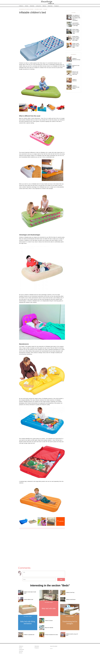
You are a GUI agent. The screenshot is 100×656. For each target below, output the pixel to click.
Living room (38, 5)
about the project (53, 646)
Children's (21, 5)
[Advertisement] (42, 24)
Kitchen (26, 5)
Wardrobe (32, 5)
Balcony (44, 5)
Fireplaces (56, 5)
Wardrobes (50, 5)
